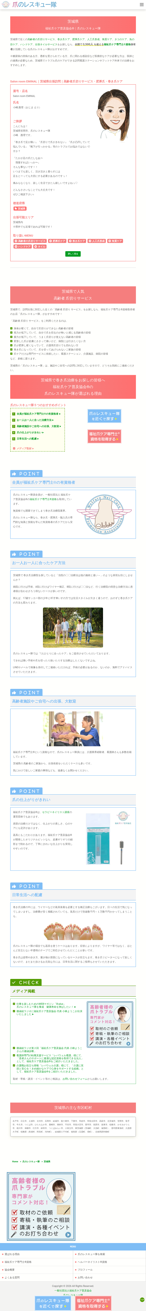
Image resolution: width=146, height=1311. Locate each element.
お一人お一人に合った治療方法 (35, 421)
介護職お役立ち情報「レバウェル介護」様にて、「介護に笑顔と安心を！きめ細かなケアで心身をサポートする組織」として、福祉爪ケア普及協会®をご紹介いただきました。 (49, 1070)
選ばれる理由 (12, 1246)
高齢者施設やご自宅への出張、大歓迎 (39, 427)
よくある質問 (12, 1269)
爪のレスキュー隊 (31, 1163)
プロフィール (85, 1261)
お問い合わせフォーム (75, 1080)
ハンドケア (26, 44)
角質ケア (107, 39)
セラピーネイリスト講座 (56, 813)
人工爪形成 (93, 39)
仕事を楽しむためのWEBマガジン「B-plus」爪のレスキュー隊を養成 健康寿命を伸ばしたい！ (46, 1007)
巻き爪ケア (63, 39)
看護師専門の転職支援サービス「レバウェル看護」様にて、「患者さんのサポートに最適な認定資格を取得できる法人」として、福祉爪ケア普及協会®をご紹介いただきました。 (49, 1059)
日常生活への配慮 (28, 440)
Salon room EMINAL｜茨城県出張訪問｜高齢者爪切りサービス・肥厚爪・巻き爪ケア (66, 81)
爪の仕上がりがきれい (30, 434)
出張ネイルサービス (46, 44)
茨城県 (21, 208)
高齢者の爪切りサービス (41, 39)
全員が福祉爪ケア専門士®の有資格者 (39, 415)
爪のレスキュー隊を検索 (91, 1246)
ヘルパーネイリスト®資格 (92, 1253)
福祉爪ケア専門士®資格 (117, 44)
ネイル (41, 246)
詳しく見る (73, 254)
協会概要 (10, 1261)
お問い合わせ (85, 1269)
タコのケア (121, 39)
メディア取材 (25, 450)
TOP (141, 1301)
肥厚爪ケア (78, 39)
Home (15, 1163)
